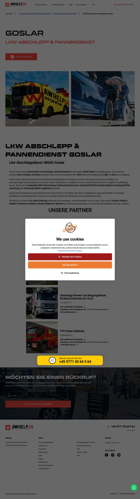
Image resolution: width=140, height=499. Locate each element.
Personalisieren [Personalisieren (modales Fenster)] (70, 273)
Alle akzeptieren (69, 265)
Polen (40, 455)
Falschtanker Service (84, 446)
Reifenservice (43, 462)
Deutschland (43, 446)
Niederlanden (43, 452)
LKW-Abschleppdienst (46, 442)
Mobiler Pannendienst (46, 465)
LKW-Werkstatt (44, 469)
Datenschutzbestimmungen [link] (70, 251)
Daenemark (42, 449)
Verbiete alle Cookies (70, 256)
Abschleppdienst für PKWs (86, 442)
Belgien (41, 459)
